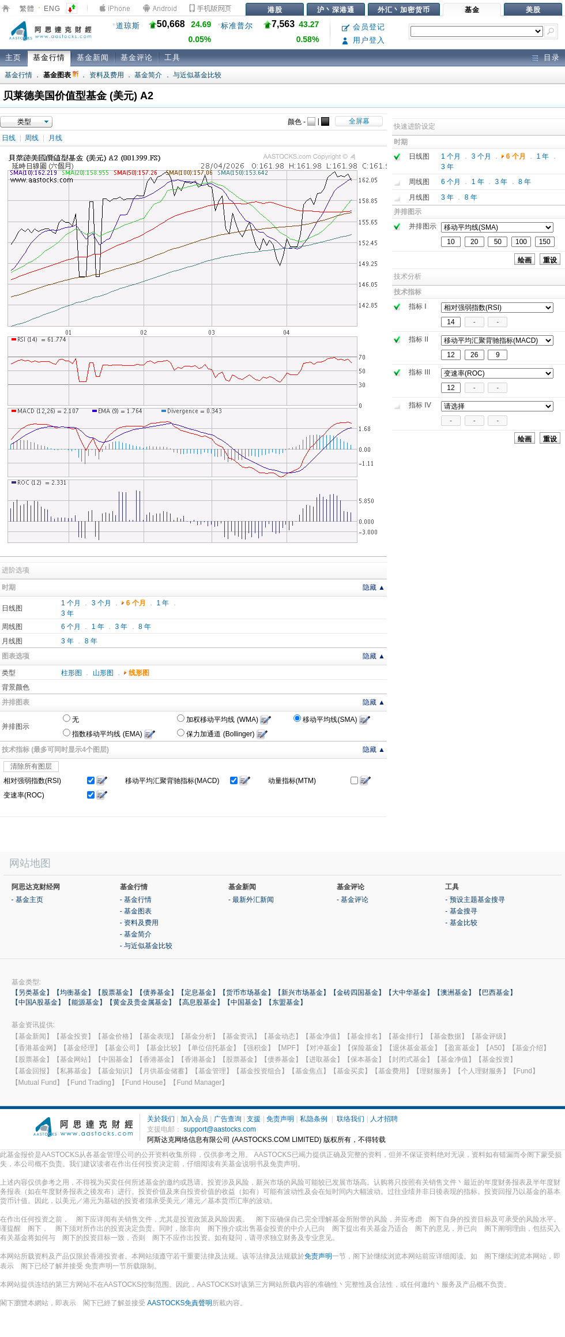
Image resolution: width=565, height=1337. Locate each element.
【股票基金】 (115, 992)
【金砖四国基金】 (357, 992)
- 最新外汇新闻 (251, 900)
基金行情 (49, 57)
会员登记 (363, 27)
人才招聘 (384, 1119)
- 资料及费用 (139, 923)
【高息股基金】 (199, 1002)
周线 (32, 138)
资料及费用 (106, 75)
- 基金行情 (136, 900)
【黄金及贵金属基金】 (140, 1002)
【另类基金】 (32, 992)
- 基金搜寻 (461, 911)
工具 (172, 57)
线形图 (139, 673)
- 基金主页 (27, 900)
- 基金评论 (352, 900)
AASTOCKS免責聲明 (179, 1303)
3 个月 (101, 603)
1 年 (162, 603)
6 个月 (136, 603)
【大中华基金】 (409, 992)
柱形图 (71, 673)
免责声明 (280, 1119)
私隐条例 (313, 1119)
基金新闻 (93, 57)
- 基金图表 (136, 911)
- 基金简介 (136, 934)
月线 (55, 138)
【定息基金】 (198, 992)
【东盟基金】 (286, 1002)
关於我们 (161, 1119)
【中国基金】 (244, 1002)
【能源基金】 (85, 1002)
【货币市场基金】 (246, 992)
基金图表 (60, 75)
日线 (9, 138)
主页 (13, 57)
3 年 (67, 613)
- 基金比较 (461, 923)
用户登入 (363, 40)
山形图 (103, 673)
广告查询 (228, 1119)
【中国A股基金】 (38, 1002)
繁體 (27, 9)
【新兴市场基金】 (302, 992)
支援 (254, 1119)
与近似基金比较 (197, 75)
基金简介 (148, 75)
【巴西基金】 (496, 992)
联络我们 (350, 1119)
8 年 (144, 627)
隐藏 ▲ (374, 587)
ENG (52, 9)
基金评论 (136, 57)
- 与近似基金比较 (146, 946)
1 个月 (71, 603)
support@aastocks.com (219, 1129)
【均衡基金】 (74, 992)
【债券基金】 (157, 992)
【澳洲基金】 (454, 992)
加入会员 (194, 1119)
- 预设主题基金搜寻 (474, 900)
